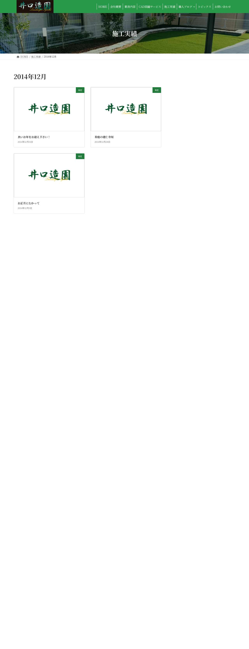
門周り (182, 355)
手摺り (182, 212)
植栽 (181, 244)
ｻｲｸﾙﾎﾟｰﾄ (183, 402)
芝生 (181, 331)
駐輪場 (182, 386)
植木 (181, 236)
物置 (181, 276)
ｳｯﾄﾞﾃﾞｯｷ (183, 394)
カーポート (185, 102)
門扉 (181, 363)
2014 (181, 458)
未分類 (182, 228)
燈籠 (181, 268)
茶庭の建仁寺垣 (104, 137)
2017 (181, 434)
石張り (182, 283)
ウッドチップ (186, 94)
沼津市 (182, 252)
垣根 (181, 181)
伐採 (181, 165)
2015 (181, 450)
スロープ (183, 133)
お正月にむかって (28, 203)
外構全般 (183, 189)
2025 (181, 426)
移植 (181, 299)
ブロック (183, 157)
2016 (181, 442)
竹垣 (181, 315)
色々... (182, 323)
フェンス (183, 149)
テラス (182, 141)
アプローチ (185, 86)
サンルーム (185, 125)
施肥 (181, 220)
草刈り (182, 339)
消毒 (181, 260)
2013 (181, 466)
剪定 (181, 173)
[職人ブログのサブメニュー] (194, 7)
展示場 (182, 197)
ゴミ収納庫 (185, 118)
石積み (182, 291)
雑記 (181, 378)
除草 (181, 370)
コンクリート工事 (189, 110)
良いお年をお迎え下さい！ (34, 137)
